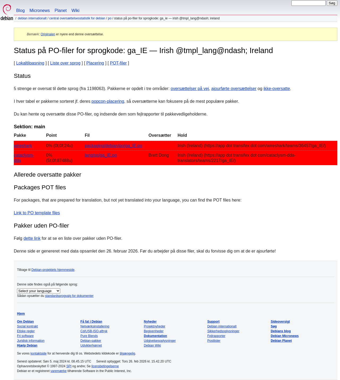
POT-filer (118, 63)
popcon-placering (108, 101)
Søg (274, 326)
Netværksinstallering (94, 326)
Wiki (75, 10)
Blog (20, 10)
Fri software (25, 336)
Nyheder (150, 321)
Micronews (39, 10)
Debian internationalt (32, 18)
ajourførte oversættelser (233, 88)
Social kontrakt (27, 326)
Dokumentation (155, 336)
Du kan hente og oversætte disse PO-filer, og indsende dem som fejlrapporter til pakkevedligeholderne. (110, 114)
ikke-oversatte (277, 88)
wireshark (23, 145)
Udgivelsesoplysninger (160, 341)
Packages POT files (40, 187)
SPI (68, 366)
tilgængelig (127, 353)
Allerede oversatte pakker (47, 174)
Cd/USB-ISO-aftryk (93, 331)
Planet (61, 10)
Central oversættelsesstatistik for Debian (77, 18)
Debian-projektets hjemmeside (52, 270)
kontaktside (39, 353)
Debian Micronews (285, 336)
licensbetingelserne (105, 366)
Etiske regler (26, 331)
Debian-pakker (90, 341)
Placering (95, 63)
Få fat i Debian (91, 321)
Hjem (21, 313)
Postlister (213, 341)
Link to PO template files (37, 213)
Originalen (48, 34)
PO (109, 18)
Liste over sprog (65, 63)
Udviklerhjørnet (91, 345)
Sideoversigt (280, 321)
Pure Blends (89, 336)
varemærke (58, 371)
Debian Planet (281, 341)
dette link (31, 238)
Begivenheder (154, 331)
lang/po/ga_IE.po (101, 155)
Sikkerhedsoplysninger (223, 331)
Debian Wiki (152, 345)
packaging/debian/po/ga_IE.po (113, 145)
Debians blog (281, 331)
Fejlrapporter (216, 336)
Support (213, 321)
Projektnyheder (154, 326)
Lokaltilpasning (30, 63)
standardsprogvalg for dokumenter (69, 296)
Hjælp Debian (27, 345)
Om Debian (25, 321)
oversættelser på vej (190, 88)
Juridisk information (30, 341)
